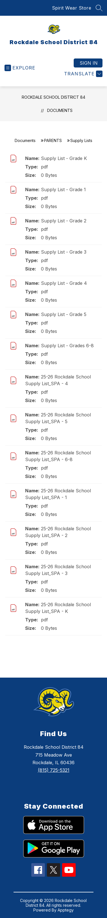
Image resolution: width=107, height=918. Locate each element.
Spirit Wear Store (71, 8)
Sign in (89, 63)
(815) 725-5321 (53, 770)
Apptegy (66, 910)
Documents (60, 110)
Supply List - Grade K (64, 158)
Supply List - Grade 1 (63, 189)
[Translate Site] (82, 73)
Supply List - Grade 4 (64, 283)
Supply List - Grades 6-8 (67, 345)
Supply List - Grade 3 (63, 252)
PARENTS (53, 140)
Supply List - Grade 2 (63, 221)
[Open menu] (20, 67)
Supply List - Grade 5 (63, 314)
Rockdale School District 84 (53, 97)
